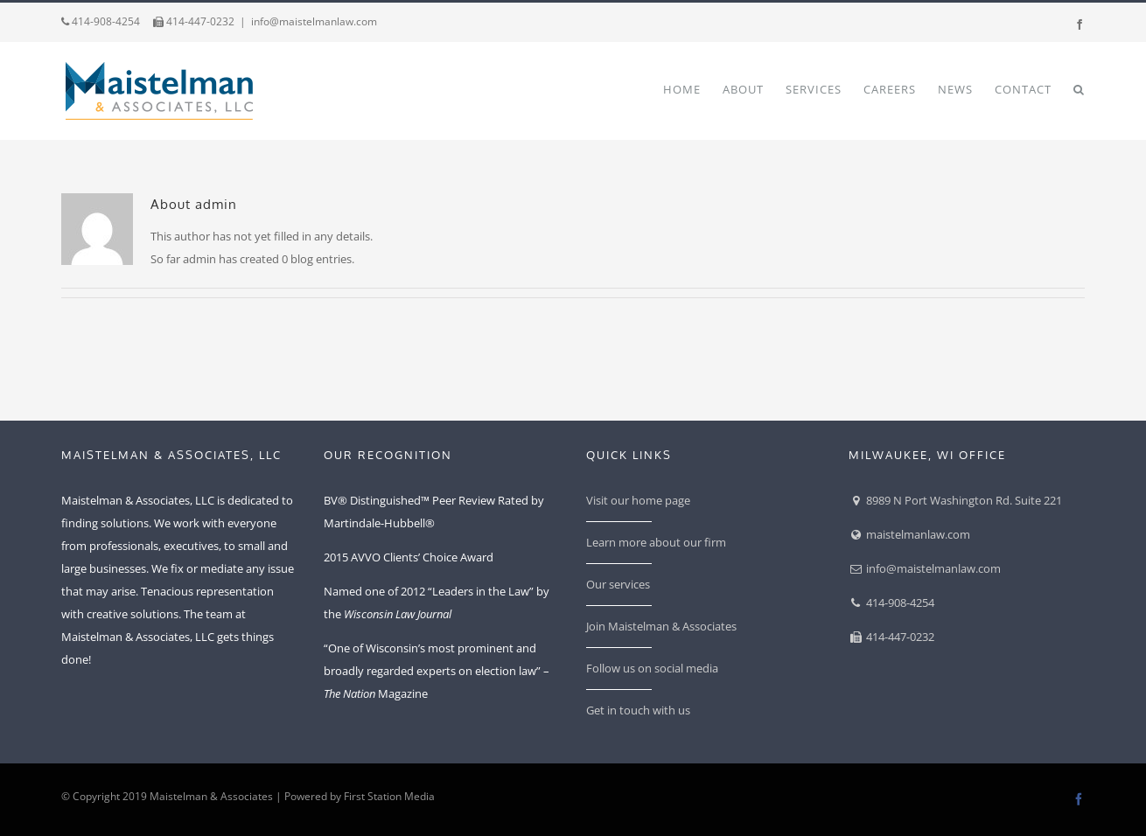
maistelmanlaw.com (909, 534)
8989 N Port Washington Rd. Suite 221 (955, 500)
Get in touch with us (638, 710)
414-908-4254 (100, 21)
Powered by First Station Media (359, 796)
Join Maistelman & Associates (661, 626)
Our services (618, 584)
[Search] (1079, 89)
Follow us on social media (652, 668)
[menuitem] (693, 89)
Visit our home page (638, 500)
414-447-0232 (193, 21)
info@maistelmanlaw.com (314, 21)
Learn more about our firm (656, 542)
